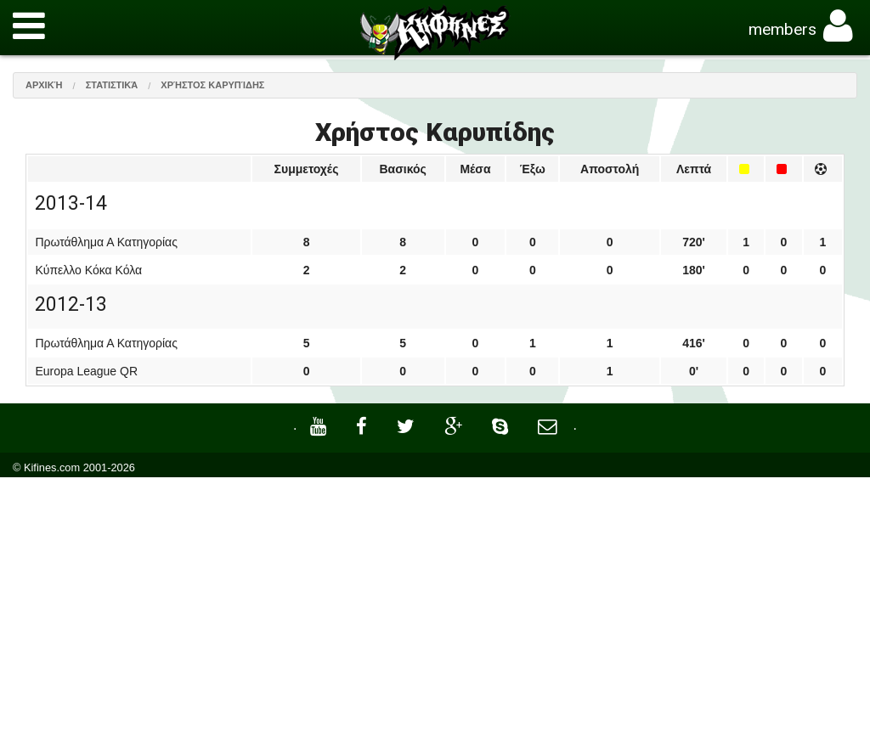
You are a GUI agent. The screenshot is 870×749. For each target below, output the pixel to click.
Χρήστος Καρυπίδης (212, 85)
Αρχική (44, 85)
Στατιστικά (112, 85)
